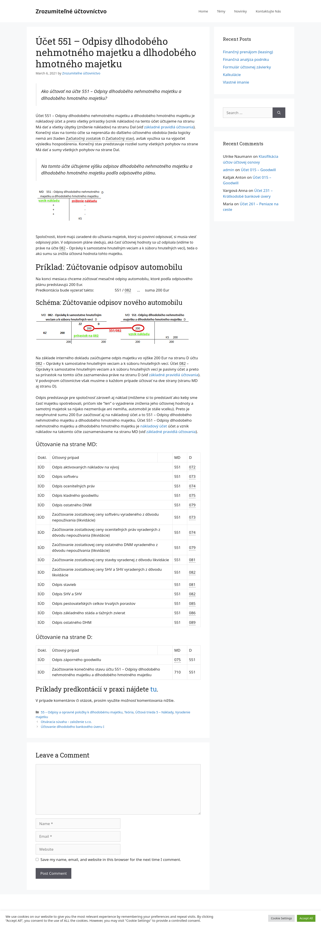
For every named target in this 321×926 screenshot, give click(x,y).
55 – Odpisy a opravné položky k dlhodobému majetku (82, 712)
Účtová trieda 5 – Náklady (154, 712)
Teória (129, 712)
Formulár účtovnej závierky (247, 67)
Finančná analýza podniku (246, 59)
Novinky (240, 11)
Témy (221, 11)
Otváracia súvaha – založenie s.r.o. (66, 722)
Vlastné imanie (236, 82)
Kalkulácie (232, 74)
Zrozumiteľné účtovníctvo (71, 11)
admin (228, 169)
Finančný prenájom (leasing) (248, 51)
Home (203, 11)
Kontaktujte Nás (268, 11)
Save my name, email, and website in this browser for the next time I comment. (111, 859)
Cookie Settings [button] (281, 918)
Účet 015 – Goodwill (258, 169)
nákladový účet (153, 426)
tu (153, 689)
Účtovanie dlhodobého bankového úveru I (72, 727)
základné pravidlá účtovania (168, 126)
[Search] (279, 112)
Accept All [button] (306, 918)
